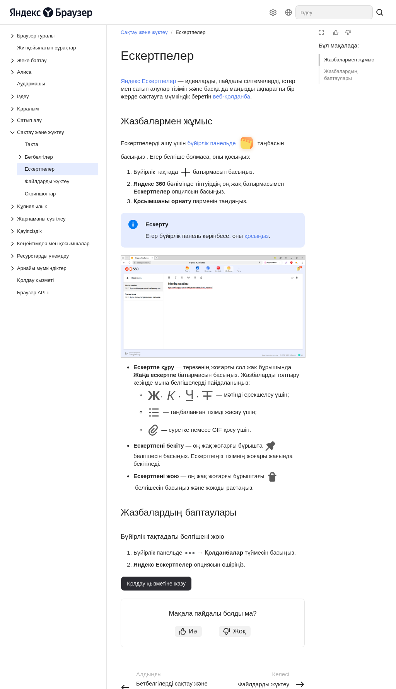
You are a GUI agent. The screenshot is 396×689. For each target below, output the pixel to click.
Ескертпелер (190, 32)
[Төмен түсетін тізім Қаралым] (13, 109)
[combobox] (334, 12)
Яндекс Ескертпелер (148, 81)
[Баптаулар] (273, 12)
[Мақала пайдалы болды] (335, 32)
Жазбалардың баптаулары (341, 74)
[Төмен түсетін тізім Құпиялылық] (13, 206)
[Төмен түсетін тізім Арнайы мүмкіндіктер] (13, 268)
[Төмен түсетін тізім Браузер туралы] (13, 36)
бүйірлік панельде (211, 143)
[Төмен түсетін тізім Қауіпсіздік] (13, 231)
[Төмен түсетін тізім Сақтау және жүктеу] (13, 132)
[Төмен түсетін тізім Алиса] (53, 72)
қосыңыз (256, 235)
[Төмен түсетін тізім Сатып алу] (53, 120)
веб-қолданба (231, 96)
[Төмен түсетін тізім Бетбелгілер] (21, 157)
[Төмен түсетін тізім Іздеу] (13, 96)
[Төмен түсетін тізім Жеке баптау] (13, 60)
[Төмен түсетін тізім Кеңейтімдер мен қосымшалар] (13, 244)
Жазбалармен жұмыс (349, 60)
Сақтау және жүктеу (144, 32)
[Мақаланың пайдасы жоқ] (348, 32)
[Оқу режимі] (321, 32)
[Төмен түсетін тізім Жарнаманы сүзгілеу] (13, 219)
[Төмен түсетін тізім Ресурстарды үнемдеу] (13, 256)
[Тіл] (288, 12)
